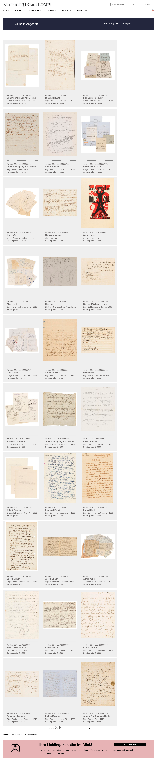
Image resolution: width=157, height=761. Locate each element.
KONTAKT (66, 10)
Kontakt (6, 735)
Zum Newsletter (130, 744)
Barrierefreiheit (31, 735)
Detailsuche (149, 4)
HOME (6, 10)
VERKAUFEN (35, 10)
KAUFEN (19, 10)
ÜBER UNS (82, 10)
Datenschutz (17, 735)
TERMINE (51, 10)
